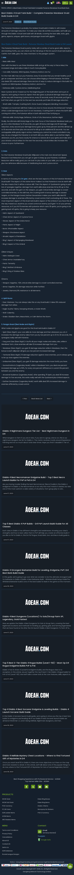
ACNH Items (6, 816)
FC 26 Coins (6, 809)
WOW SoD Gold (7, 802)
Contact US (6, 844)
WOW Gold (6, 799)
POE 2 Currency (43, 813)
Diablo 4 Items (43, 806)
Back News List (37, 399)
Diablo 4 (18, 22)
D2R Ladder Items (8, 813)
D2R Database (7, 851)
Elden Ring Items (44, 802)
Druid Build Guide (30, 22)
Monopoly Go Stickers (45, 809)
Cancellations (7, 837)
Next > (49, 399)
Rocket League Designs (10, 854)
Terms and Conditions (10, 830)
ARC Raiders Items (9, 820)
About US (5, 840)
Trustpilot (41, 836)
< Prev (24, 399)
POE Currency (7, 806)
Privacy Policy (7, 834)
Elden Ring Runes (44, 799)
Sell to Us (5, 847)
